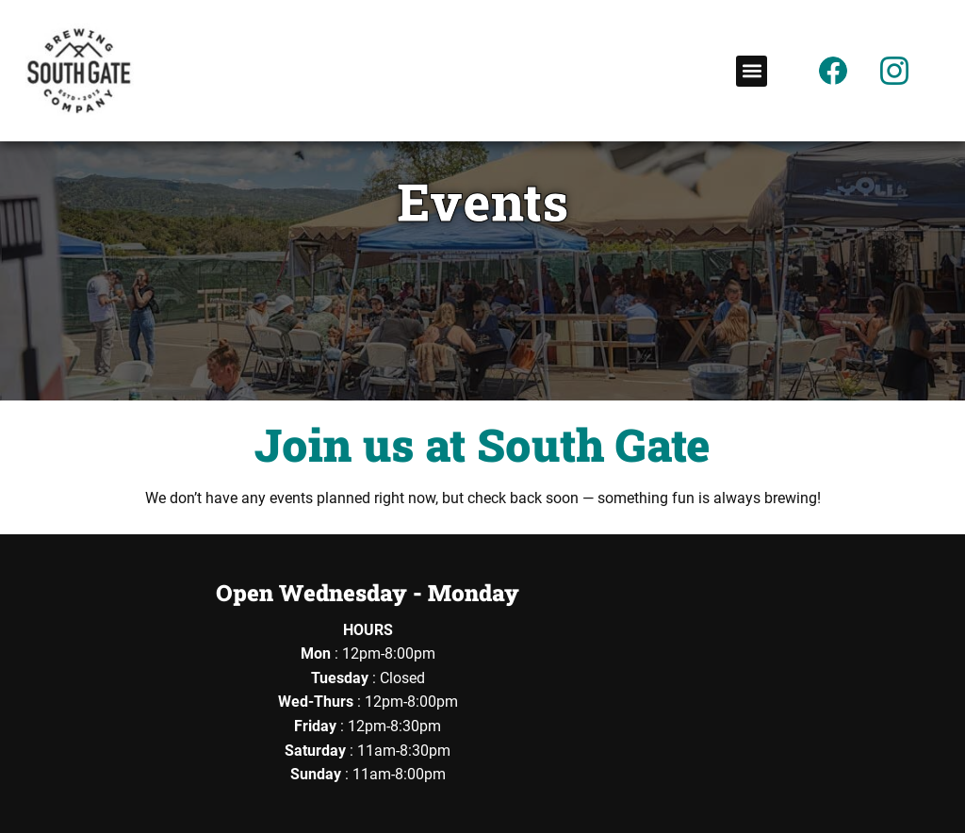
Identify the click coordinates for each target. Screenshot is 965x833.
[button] (751, 71)
